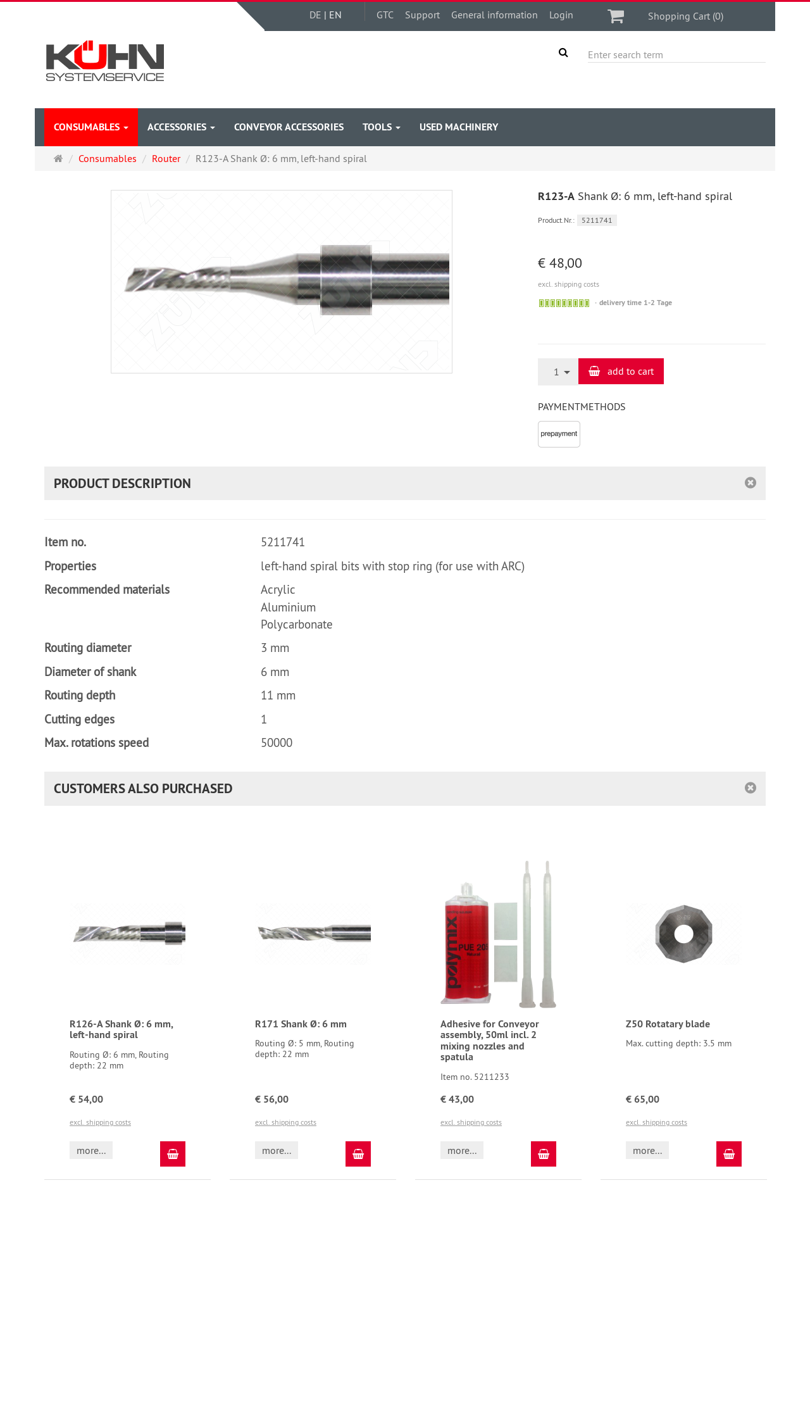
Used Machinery (459, 127)
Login (561, 14)
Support (422, 14)
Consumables (91, 127)
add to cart (621, 371)
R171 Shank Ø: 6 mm (301, 1024)
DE (315, 14)
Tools (382, 127)
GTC (385, 14)
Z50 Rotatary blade (668, 1024)
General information (494, 14)
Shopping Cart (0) (685, 15)
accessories (181, 127)
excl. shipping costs (568, 284)
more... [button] (91, 1150)
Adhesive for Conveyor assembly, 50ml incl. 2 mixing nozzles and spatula (489, 1040)
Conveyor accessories (289, 127)
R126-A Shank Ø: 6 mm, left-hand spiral (121, 1029)
